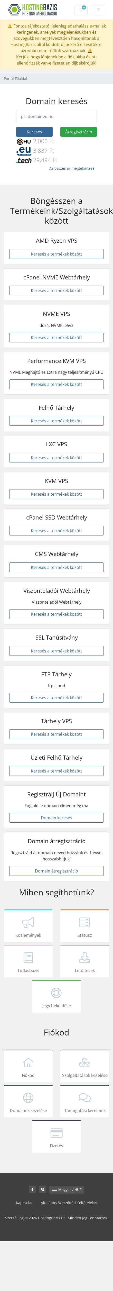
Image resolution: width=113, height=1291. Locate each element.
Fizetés (56, 1137)
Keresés (34, 132)
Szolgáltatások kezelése (84, 1067)
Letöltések (84, 962)
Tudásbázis (28, 962)
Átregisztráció (78, 132)
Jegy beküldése (56, 997)
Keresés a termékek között (56, 254)
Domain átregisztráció (56, 871)
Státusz (84, 926)
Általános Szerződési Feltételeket (69, 1202)
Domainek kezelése (28, 1102)
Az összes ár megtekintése (72, 168)
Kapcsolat (24, 1202)
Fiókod (28, 1067)
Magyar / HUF (66, 1189)
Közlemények (28, 926)
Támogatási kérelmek (84, 1102)
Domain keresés (56, 818)
